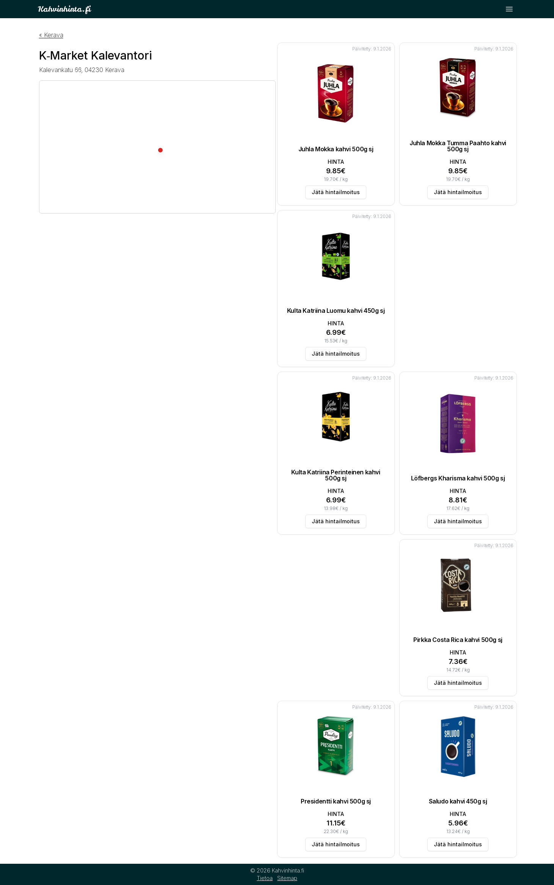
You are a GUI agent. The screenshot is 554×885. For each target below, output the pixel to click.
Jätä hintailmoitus (336, 192)
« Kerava (51, 35)
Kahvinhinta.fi (64, 9)
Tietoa (265, 878)
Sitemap (287, 878)
